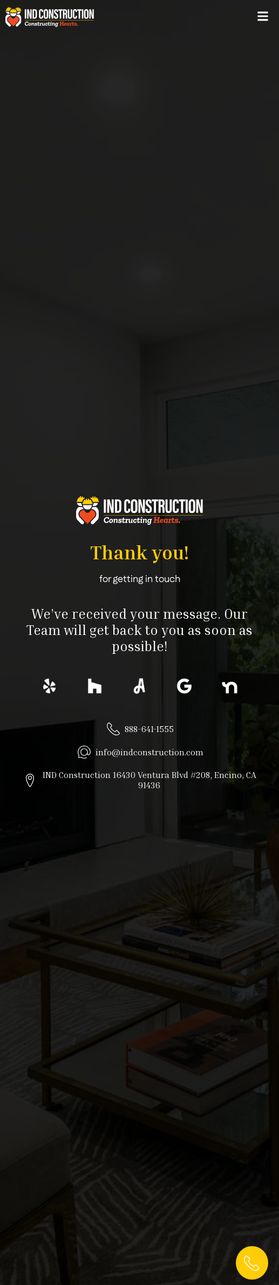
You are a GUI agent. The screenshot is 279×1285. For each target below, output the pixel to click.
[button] (262, 16)
